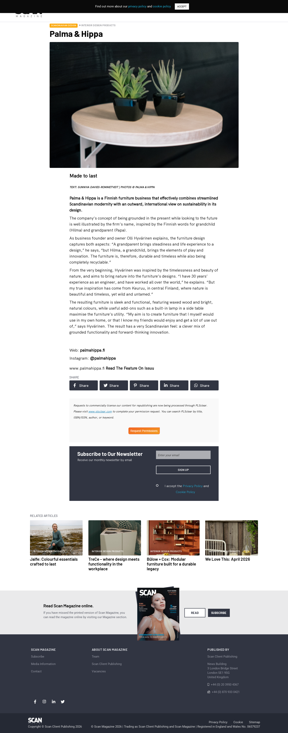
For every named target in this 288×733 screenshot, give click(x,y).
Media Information (43, 664)
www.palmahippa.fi (87, 368)
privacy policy (137, 6)
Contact (36, 671)
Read (195, 613)
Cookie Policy (185, 492)
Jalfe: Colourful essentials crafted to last (54, 561)
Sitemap (254, 722)
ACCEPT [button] (182, 6)
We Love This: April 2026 (227, 559)
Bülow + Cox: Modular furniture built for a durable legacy (171, 564)
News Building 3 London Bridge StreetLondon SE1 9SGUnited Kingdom (222, 670)
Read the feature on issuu (130, 368)
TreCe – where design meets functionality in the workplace (113, 564)
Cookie (238, 722)
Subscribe (219, 613)
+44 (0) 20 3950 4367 (225, 684)
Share (81, 385)
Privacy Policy (193, 486)
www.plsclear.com (100, 411)
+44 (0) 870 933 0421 (226, 692)
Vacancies (99, 671)
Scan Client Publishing (107, 664)
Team (95, 656)
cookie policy (162, 6)
